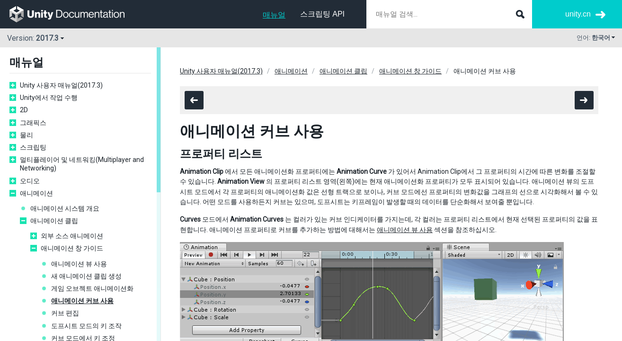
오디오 (30, 181)
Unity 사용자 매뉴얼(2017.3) (61, 85)
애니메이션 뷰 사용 (79, 264)
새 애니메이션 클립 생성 (86, 276)
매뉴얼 (274, 15)
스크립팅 (33, 147)
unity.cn (578, 14)
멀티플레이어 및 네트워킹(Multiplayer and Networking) (82, 164)
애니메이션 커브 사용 (82, 301)
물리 (26, 135)
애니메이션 (36, 193)
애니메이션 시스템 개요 (64, 208)
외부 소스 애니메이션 (72, 236)
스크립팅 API (322, 14)
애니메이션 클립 (54, 220)
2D (24, 110)
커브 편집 (65, 313)
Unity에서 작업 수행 (49, 97)
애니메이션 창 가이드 (72, 248)
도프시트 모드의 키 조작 (86, 326)
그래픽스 (33, 122)
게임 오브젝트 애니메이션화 (92, 288)
